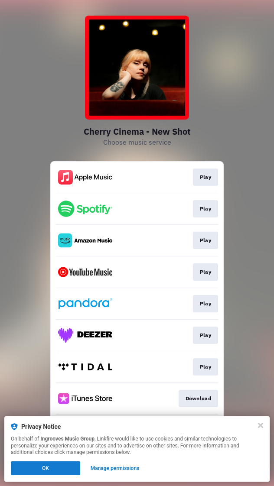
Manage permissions (115, 468)
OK (45, 468)
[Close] (260, 425)
